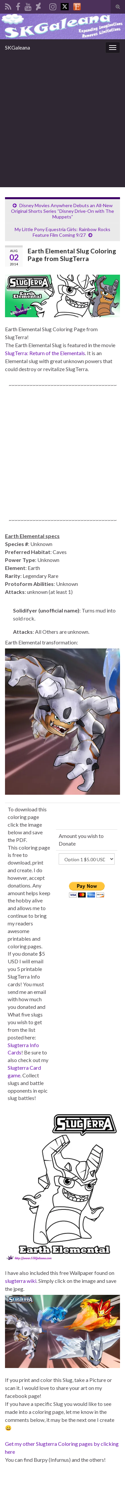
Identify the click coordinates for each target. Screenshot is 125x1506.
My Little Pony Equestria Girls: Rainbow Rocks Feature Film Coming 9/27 (62, 232)
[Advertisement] (62, 121)
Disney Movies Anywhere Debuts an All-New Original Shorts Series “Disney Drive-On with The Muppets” (62, 211)
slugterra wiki (20, 1281)
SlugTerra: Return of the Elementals (45, 353)
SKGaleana (17, 47)
